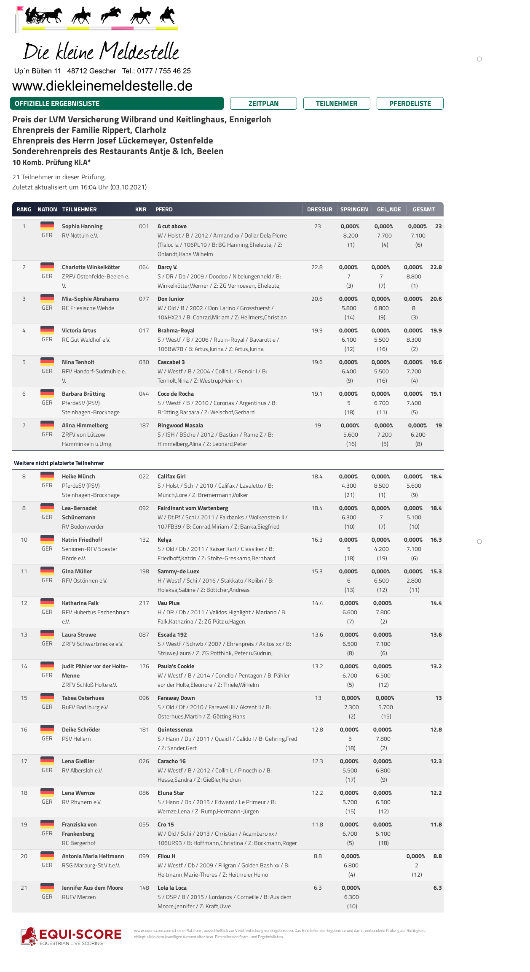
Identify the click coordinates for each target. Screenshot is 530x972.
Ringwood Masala (181, 425)
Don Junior (171, 298)
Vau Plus (169, 603)
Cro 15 (166, 824)
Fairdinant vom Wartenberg (193, 508)
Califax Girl (172, 476)
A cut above (173, 226)
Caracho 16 (172, 761)
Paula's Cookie (176, 666)
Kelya (165, 539)
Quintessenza (176, 729)
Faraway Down (177, 697)
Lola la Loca (173, 887)
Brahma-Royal (177, 330)
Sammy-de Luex (179, 571)
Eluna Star (171, 792)
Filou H (167, 856)
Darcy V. (168, 267)
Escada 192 (173, 634)
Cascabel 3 (172, 362)
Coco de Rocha (176, 393)
